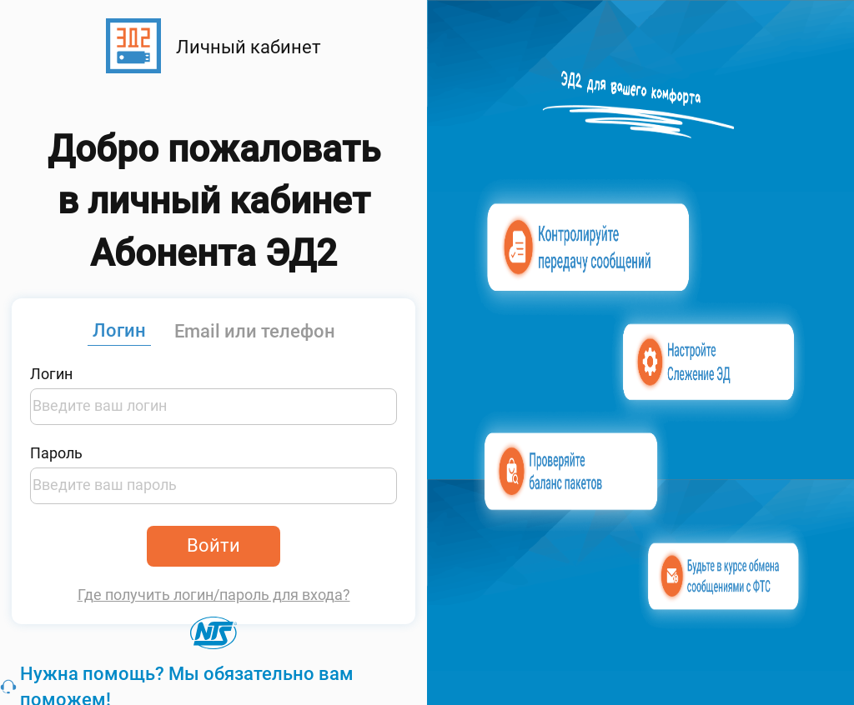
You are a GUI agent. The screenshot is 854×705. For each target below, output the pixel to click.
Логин (119, 330)
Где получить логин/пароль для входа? (214, 595)
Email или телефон (254, 331)
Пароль (56, 453)
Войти (213, 545)
